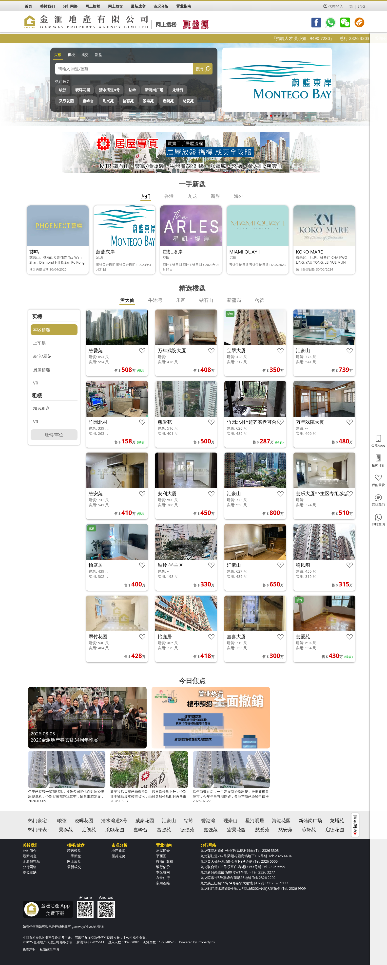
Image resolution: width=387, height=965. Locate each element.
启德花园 (334, 829)
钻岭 (132, 89)
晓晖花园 (82, 89)
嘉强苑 (211, 829)
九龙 (192, 196)
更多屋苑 (355, 824)
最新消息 (30, 856)
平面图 (161, 856)
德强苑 (128, 100)
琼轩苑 (309, 829)
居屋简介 (163, 850)
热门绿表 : (38, 829)
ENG (361, 6)
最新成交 (74, 866)
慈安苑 (285, 829)
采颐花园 (66, 100)
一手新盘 (74, 856)
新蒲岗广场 (154, 89)
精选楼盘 (74, 850)
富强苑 (164, 829)
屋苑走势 (118, 856)
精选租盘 (41, 408)
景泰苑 (148, 100)
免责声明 (29, 949)
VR (35, 383)
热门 (146, 196)
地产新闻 (118, 850)
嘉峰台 (88, 100)
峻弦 (62, 89)
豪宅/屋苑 (42, 356)
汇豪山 (169, 820)
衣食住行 (163, 877)
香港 (169, 196)
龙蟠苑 (177, 89)
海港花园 (281, 820)
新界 (215, 196)
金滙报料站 (31, 861)
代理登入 (335, 6)
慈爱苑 (188, 100)
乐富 (180, 300)
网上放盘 (74, 861)
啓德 (259, 300)
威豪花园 (144, 820)
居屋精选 (41, 369)
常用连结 (163, 883)
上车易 (39, 343)
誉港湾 (208, 820)
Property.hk (206, 942)
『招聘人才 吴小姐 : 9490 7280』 (315, 38)
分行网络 (30, 866)
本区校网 (163, 872)
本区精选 (41, 329)
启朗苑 (168, 100)
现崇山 (230, 820)
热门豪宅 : (38, 820)
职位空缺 (30, 872)
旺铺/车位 (54, 434)
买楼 (57, 54)
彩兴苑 (108, 100)
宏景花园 (236, 829)
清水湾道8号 (109, 89)
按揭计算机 (164, 861)
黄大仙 (127, 300)
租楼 (71, 54)
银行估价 (163, 866)
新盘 (98, 54)
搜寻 (200, 69)
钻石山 (206, 300)
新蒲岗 (234, 300)
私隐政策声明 (49, 949)
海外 (238, 196)
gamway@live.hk (84, 926)
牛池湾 (155, 300)
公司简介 (30, 850)
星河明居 (254, 820)
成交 (85, 54)
